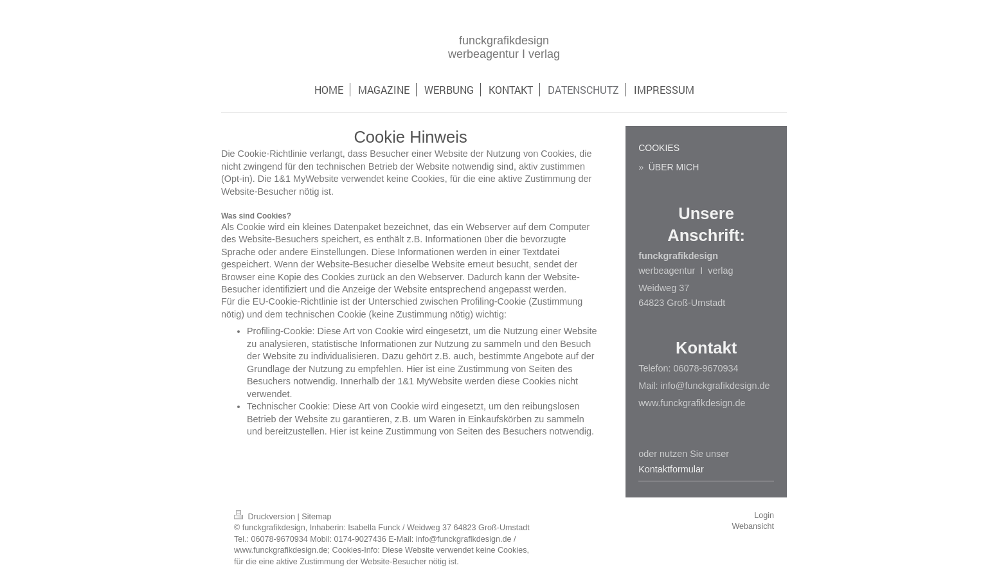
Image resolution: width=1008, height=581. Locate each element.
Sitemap (316, 516)
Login (764, 515)
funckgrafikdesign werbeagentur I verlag (504, 47)
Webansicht (753, 526)
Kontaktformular (671, 469)
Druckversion (265, 516)
